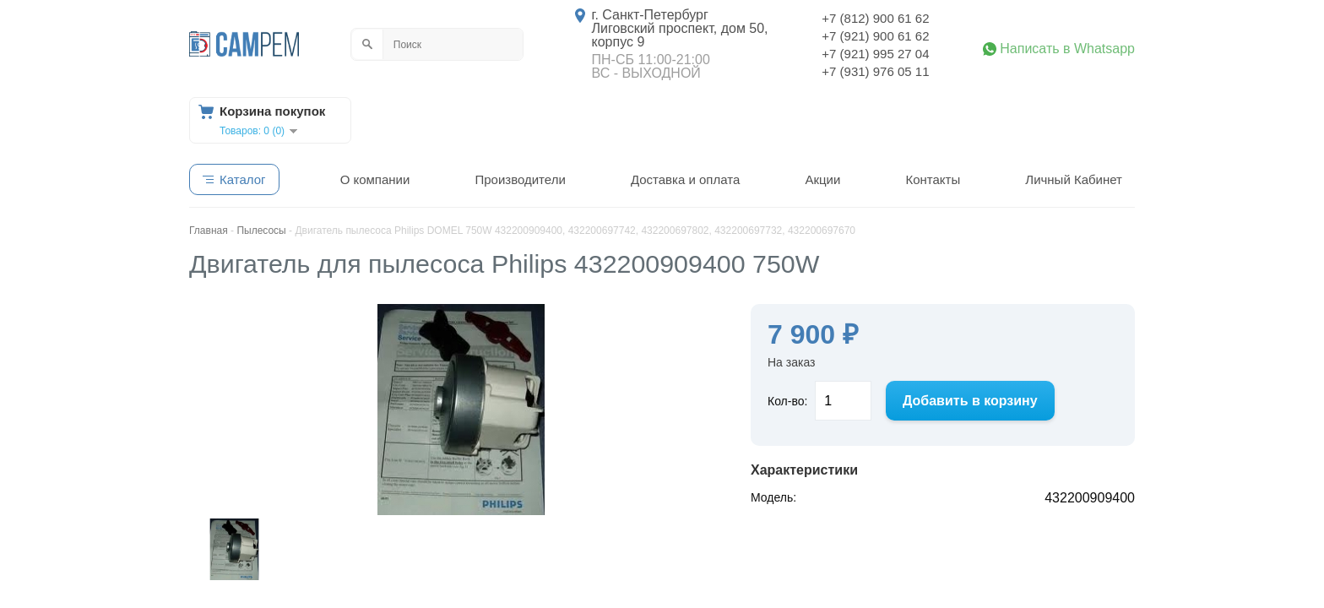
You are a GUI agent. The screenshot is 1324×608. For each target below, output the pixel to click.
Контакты (932, 179)
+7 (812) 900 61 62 (875, 18)
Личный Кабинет (1073, 179)
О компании (375, 179)
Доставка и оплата (685, 179)
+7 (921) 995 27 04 (875, 53)
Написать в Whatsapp (1067, 49)
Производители (520, 179)
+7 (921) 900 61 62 (875, 36)
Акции (822, 179)
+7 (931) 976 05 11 (875, 71)
